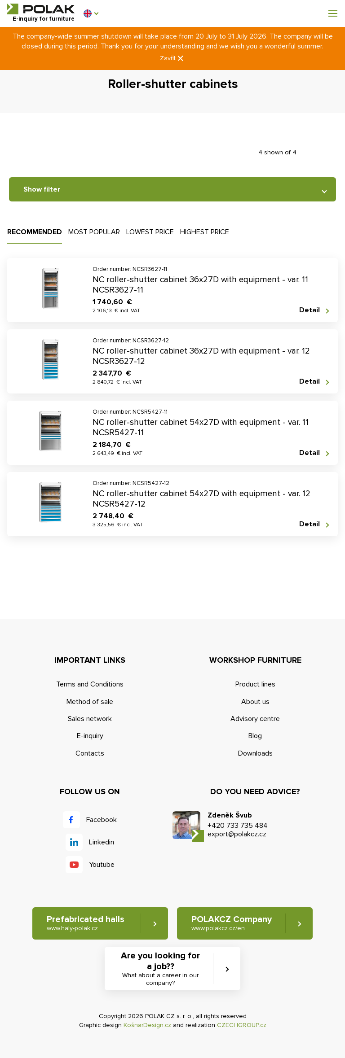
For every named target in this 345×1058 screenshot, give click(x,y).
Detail (309, 310)
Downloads (255, 753)
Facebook (101, 819)
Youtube (102, 864)
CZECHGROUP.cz (241, 1025)
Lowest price (150, 231)
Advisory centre (255, 718)
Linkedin (101, 842)
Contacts (89, 753)
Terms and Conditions (90, 684)
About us (255, 701)
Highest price (204, 231)
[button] (91, 13)
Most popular (94, 231)
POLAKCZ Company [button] (231, 923)
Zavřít (172, 58)
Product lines (255, 684)
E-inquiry (90, 735)
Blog (255, 735)
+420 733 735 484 (238, 825)
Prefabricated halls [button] (85, 923)
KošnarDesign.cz (147, 1025)
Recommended (34, 231)
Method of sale (89, 701)
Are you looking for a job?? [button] (160, 968)
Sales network (90, 718)
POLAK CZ (41, 9)
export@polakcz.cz (237, 834)
